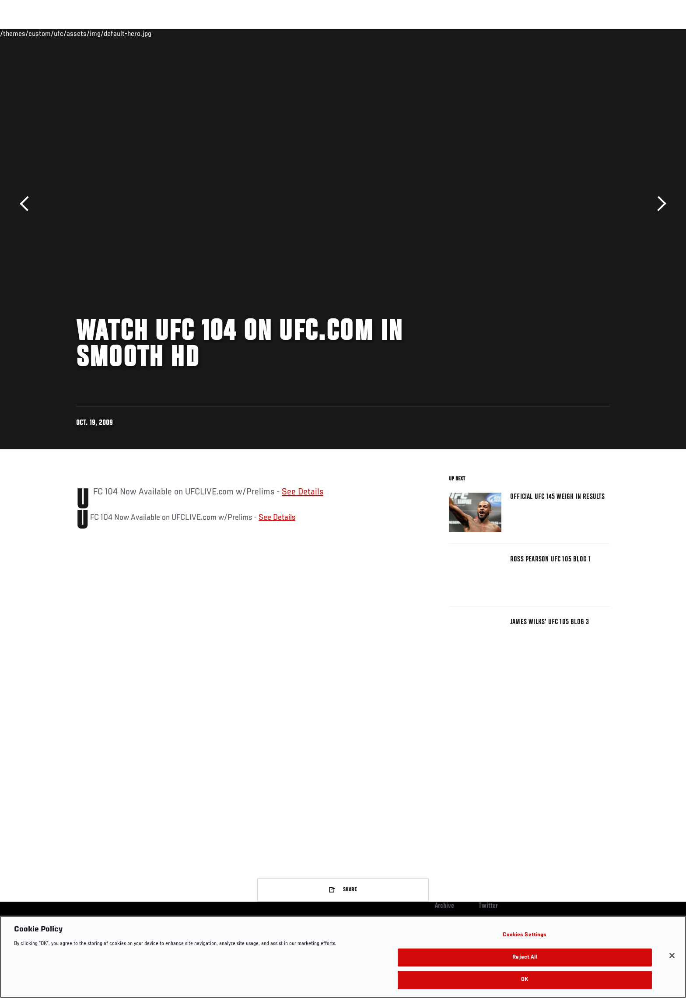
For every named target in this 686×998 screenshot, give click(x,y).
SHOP (590, 33)
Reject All (524, 957)
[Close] (672, 955)
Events (66, 33)
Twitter (488, 906)
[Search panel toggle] (614, 33)
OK (524, 980)
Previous (27, 204)
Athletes (142, 33)
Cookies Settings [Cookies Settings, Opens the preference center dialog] (524, 935)
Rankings (103, 33)
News (176, 33)
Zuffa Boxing (552, 33)
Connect (474, 33)
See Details (302, 492)
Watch (510, 33)
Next (658, 204)
